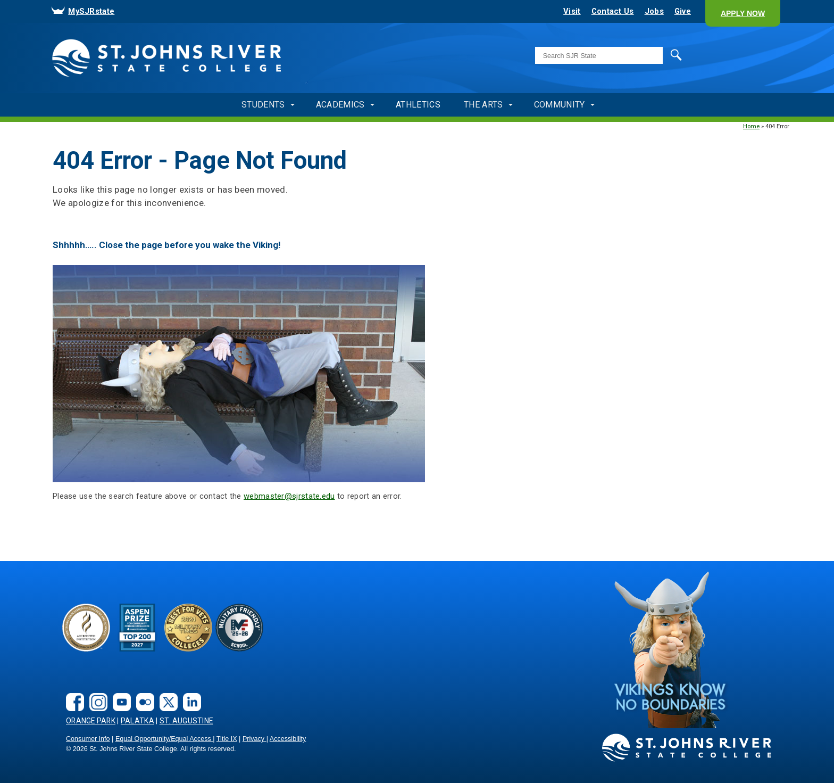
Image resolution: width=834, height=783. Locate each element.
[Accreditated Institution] (86, 627)
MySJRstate (91, 11)
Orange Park (90, 720)
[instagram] (95, 694)
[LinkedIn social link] (189, 694)
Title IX (226, 739)
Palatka (137, 720)
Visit (571, 11)
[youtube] (119, 694)
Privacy (254, 739)
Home (751, 126)
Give (682, 11)
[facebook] (72, 694)
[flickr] (142, 694)
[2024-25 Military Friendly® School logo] (239, 627)
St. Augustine (186, 720)
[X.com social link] (166, 694)
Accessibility (288, 739)
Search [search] (666, 55)
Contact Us (612, 11)
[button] (742, 13)
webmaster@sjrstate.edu (289, 496)
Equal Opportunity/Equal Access (164, 739)
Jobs (654, 11)
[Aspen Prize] (137, 627)
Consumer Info (88, 739)
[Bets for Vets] (188, 627)
